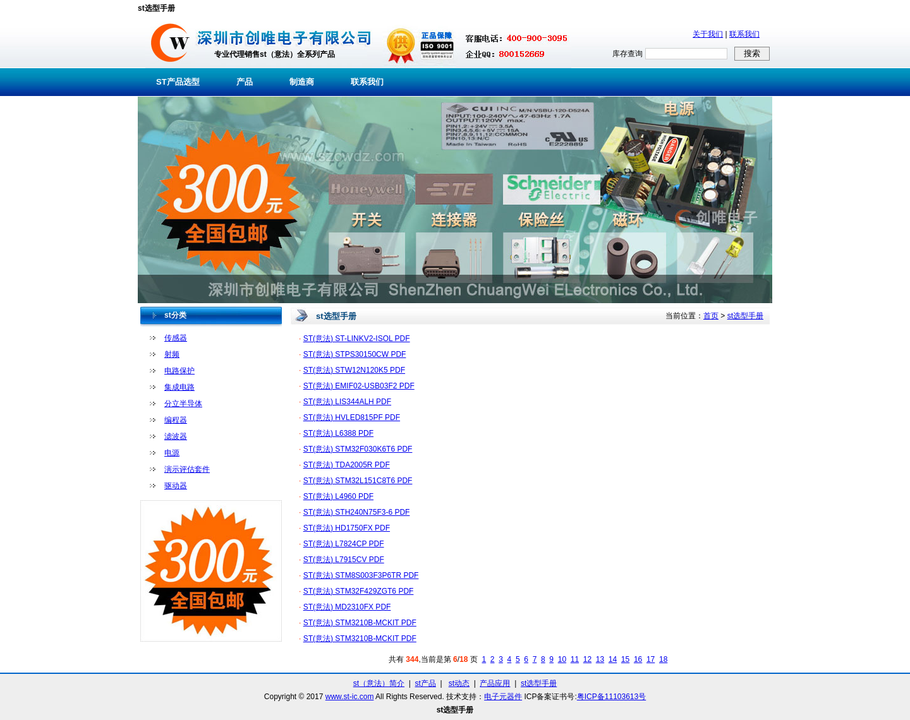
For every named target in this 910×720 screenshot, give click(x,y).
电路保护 (179, 370)
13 (600, 659)
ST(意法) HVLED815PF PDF (351, 417)
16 (638, 659)
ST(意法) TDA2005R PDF (346, 464)
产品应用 (495, 683)
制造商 (301, 82)
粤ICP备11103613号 (611, 696)
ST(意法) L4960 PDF (338, 496)
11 (575, 659)
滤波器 (175, 436)
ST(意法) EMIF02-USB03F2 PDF (359, 385)
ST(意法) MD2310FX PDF (347, 607)
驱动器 (175, 485)
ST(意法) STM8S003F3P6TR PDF (361, 575)
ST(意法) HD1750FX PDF (346, 528)
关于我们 (708, 34)
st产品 (425, 683)
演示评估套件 (187, 469)
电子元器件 (503, 696)
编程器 (175, 420)
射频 (171, 354)
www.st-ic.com (349, 696)
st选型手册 (745, 315)
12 (587, 659)
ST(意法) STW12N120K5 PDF (354, 370)
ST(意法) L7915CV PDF (343, 559)
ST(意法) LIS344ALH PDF (347, 401)
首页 (711, 315)
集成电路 (179, 387)
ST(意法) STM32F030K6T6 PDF (358, 449)
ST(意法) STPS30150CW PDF (354, 354)
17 (650, 659)
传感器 (175, 337)
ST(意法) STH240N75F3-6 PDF (356, 512)
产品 (244, 82)
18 (663, 659)
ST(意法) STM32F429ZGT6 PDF (358, 591)
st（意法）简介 (378, 683)
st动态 (459, 683)
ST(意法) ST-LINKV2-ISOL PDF (356, 338)
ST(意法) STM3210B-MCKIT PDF (359, 622)
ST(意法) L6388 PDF (338, 433)
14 (613, 659)
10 (562, 659)
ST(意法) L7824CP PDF (343, 543)
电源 (171, 452)
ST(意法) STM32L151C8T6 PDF (358, 480)
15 (625, 659)
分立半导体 (183, 403)
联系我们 (744, 34)
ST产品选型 (178, 82)
